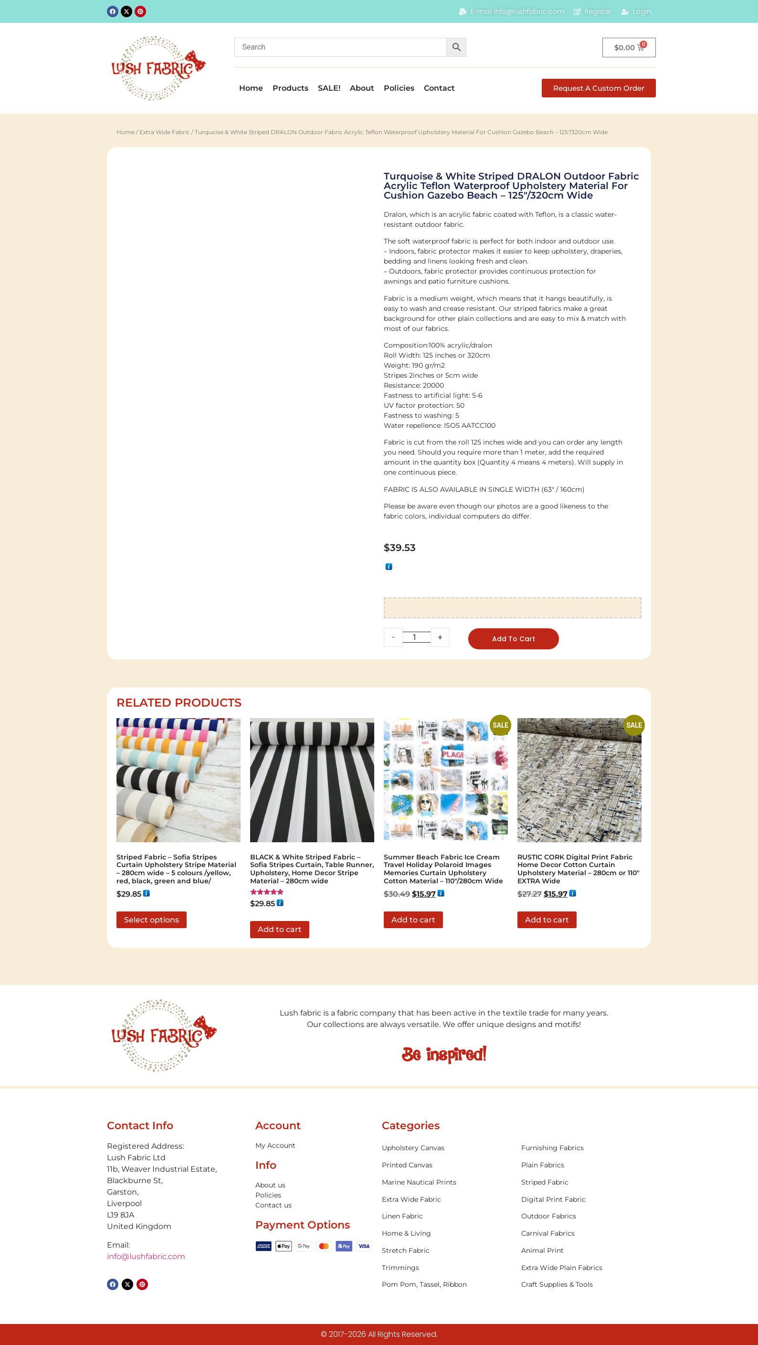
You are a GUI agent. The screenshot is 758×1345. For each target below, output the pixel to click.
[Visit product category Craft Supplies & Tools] (586, 1285)
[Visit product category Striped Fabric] (586, 1183)
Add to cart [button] (280, 930)
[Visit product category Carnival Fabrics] (586, 1234)
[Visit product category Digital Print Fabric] (586, 1200)
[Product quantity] (417, 637)
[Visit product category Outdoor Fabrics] (586, 1217)
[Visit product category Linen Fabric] (447, 1217)
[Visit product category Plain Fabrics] (586, 1166)
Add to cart (515, 639)
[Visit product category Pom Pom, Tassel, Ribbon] (447, 1285)
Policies (399, 88)
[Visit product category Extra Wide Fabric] (447, 1200)
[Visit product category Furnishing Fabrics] (586, 1149)
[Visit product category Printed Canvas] (447, 1166)
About (362, 88)
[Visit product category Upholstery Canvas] (447, 1149)
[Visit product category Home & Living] (447, 1234)
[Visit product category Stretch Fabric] (447, 1251)
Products (290, 88)
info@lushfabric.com (146, 1256)
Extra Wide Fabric (164, 132)
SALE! (329, 88)
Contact (439, 88)
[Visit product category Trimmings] (447, 1268)
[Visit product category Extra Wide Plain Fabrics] (586, 1268)
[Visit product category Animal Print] (586, 1251)
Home (251, 88)
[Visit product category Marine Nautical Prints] (447, 1183)
